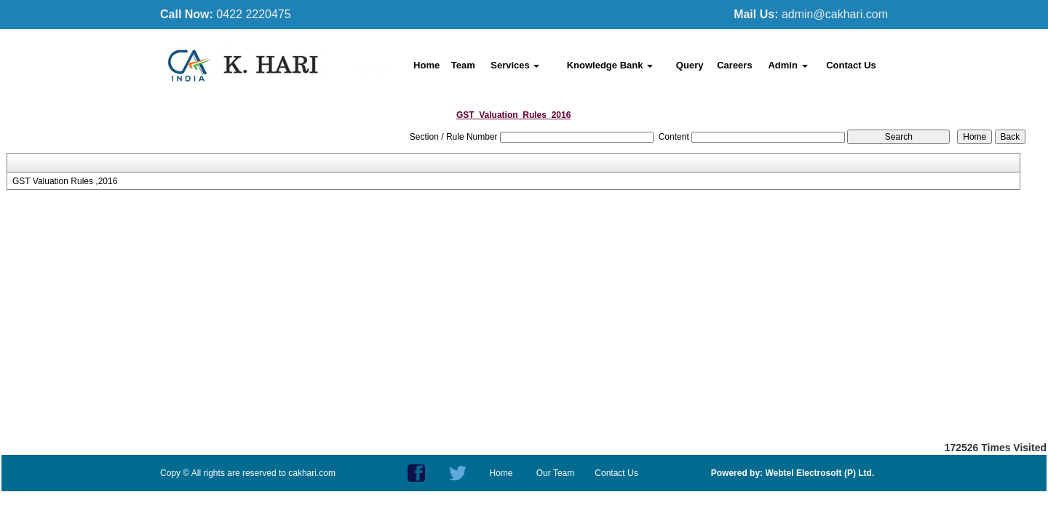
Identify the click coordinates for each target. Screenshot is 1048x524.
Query (690, 65)
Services (515, 65)
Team (463, 65)
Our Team (555, 473)
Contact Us (851, 65)
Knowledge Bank (610, 65)
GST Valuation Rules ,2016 (64, 181)
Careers (734, 65)
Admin (787, 65)
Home (426, 65)
